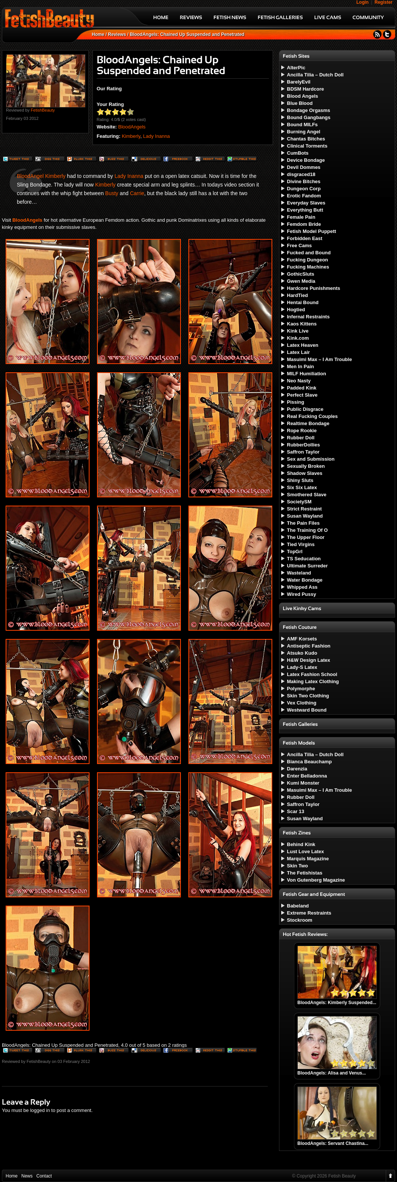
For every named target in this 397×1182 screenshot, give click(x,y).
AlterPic (296, 67)
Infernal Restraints (308, 316)
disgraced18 (301, 174)
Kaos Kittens (301, 324)
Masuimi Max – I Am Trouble (319, 359)
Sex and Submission (310, 459)
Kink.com (298, 338)
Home (98, 34)
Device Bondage (306, 160)
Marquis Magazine (308, 858)
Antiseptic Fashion (308, 646)
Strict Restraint (304, 509)
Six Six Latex (302, 487)
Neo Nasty (299, 381)
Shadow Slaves (304, 473)
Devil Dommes (304, 167)
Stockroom (299, 920)
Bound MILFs (302, 124)
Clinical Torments (307, 146)
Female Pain (301, 217)
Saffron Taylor (303, 452)
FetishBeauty (43, 110)
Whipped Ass (302, 587)
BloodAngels (132, 127)
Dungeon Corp (304, 188)
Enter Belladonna (307, 776)
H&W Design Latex (308, 660)
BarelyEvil (298, 82)
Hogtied (296, 309)
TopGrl (295, 551)
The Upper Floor (305, 537)
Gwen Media (301, 281)
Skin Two (297, 866)
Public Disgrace (305, 409)
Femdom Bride (304, 224)
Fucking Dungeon (307, 260)
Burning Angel (303, 131)
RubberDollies (303, 445)
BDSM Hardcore (305, 89)
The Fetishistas (304, 873)
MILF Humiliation (306, 373)
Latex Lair (298, 352)
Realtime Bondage (308, 423)
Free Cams (299, 245)
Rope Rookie (301, 430)
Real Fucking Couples (312, 416)
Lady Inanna (156, 136)
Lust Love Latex (305, 851)
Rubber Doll (301, 437)
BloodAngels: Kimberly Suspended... (336, 1002)
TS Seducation (304, 558)
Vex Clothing (301, 703)
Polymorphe (301, 688)
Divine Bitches (304, 181)
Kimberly (131, 136)
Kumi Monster (303, 783)
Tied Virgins (301, 544)
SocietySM (299, 501)
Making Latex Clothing (313, 681)
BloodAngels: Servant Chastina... (332, 1143)
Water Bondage (304, 580)
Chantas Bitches (306, 139)
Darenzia (297, 769)
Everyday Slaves (306, 203)
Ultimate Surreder (307, 566)
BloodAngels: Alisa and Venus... (331, 1073)
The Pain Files (303, 523)
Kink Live (298, 331)
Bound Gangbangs (308, 117)
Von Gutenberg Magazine (316, 880)
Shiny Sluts (300, 480)
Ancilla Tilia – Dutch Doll (315, 75)
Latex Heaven (302, 345)
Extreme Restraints (309, 913)
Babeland (298, 906)
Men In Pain (300, 366)
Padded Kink (301, 388)
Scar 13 (295, 811)
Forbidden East (304, 238)
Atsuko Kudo (302, 653)
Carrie (137, 193)
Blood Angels (302, 96)
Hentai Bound (303, 302)
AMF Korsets (302, 639)
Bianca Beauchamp (309, 761)
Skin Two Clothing (308, 695)
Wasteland (299, 573)
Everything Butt (305, 210)
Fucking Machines (308, 267)
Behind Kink (301, 844)
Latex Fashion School (312, 674)
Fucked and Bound (309, 252)
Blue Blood (300, 103)
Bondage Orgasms (308, 110)
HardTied (297, 295)
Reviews (117, 34)
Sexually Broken (306, 466)
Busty (111, 193)
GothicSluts (300, 274)
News (27, 1176)
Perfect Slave (302, 395)
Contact (44, 1176)
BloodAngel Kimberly (41, 176)
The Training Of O (307, 530)
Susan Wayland (305, 516)
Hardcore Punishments (313, 288)
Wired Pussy (301, 594)
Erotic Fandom (304, 195)
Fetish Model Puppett (311, 231)
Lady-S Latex (302, 667)
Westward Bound (307, 710)
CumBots (298, 153)
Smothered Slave (307, 494)
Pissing (295, 402)
